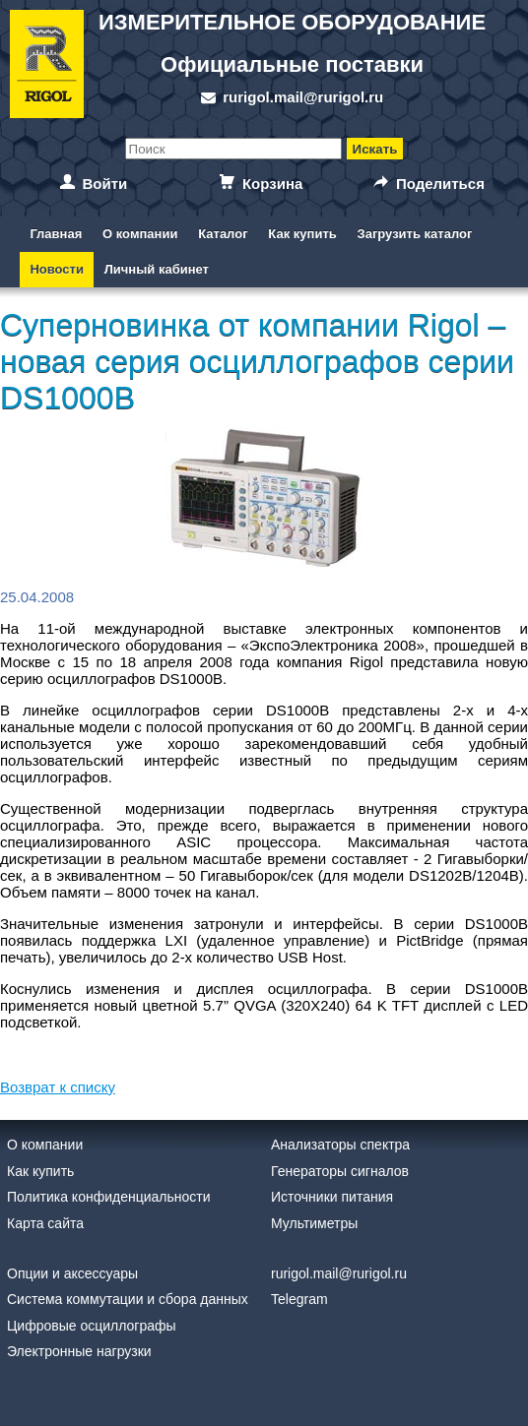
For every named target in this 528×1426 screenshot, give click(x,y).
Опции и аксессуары (72, 1273)
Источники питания (332, 1197)
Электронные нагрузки (79, 1351)
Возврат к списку (57, 1087)
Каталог (222, 233)
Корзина (272, 183)
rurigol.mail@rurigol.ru (303, 97)
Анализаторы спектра (340, 1144)
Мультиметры (314, 1223)
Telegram (299, 1299)
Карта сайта (45, 1223)
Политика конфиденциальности (109, 1197)
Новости (57, 269)
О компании (139, 233)
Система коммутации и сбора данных (127, 1299)
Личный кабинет (156, 269)
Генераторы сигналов (340, 1171)
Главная (56, 233)
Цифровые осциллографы (91, 1325)
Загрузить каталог (415, 233)
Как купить (302, 233)
